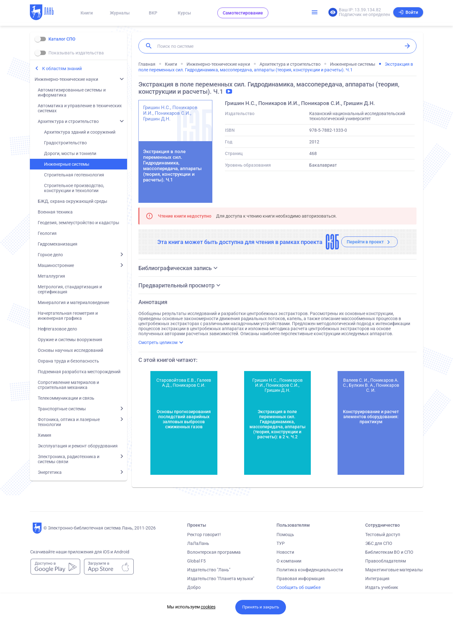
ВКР (153, 12)
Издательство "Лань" (208, 569)
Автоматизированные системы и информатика (72, 92)
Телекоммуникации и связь (66, 398)
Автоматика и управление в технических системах (80, 108)
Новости (285, 552)
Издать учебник (381, 587)
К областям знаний (62, 68)
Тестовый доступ (382, 534)
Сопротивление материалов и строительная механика (68, 385)
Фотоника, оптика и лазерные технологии (69, 422)
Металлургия (51, 276)
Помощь (285, 534)
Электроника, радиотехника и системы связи (68, 459)
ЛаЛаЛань (198, 543)
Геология (47, 233)
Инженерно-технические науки (66, 79)
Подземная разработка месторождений (79, 371)
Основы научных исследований (70, 350)
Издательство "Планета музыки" (220, 578)
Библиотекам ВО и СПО (389, 552)
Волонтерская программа (214, 552)
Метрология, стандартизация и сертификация (70, 289)
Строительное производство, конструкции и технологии (74, 188)
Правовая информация (301, 578)
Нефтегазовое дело (57, 328)
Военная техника (55, 211)
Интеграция (377, 578)
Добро (194, 587)
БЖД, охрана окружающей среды (72, 201)
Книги (87, 12)
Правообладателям (385, 560)
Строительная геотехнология (74, 174)
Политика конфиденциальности (310, 569)
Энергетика (50, 472)
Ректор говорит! (204, 534)
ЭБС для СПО (378, 543)
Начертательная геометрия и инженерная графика (68, 316)
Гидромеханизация (57, 244)
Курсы (184, 12)
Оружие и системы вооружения (70, 339)
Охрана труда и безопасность (68, 360)
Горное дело (50, 254)
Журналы (120, 12)
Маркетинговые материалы (394, 569)
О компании (289, 560)
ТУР (281, 543)
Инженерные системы (66, 164)
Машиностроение (56, 265)
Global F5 (196, 560)
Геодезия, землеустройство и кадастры (78, 222)
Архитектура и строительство (68, 121)
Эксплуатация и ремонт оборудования (78, 445)
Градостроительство (65, 142)
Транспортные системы (62, 408)
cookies (208, 606)
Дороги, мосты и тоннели (70, 153)
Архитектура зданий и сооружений (79, 132)
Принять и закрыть (260, 607)
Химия (44, 435)
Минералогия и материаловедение (73, 302)
